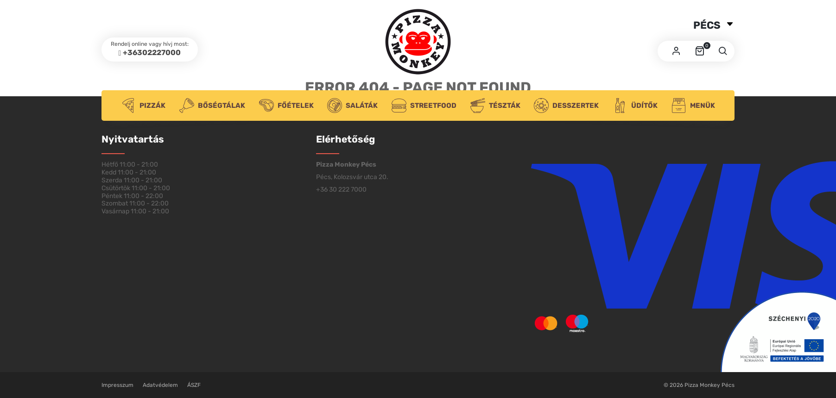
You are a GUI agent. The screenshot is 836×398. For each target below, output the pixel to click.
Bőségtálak (212, 106)
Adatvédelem (160, 385)
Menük (693, 106)
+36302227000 (152, 52)
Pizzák (143, 106)
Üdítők (635, 106)
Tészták (495, 106)
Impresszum (117, 385)
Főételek (286, 106)
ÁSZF (194, 385)
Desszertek (566, 106)
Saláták (352, 106)
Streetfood (424, 106)
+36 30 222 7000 (341, 189)
